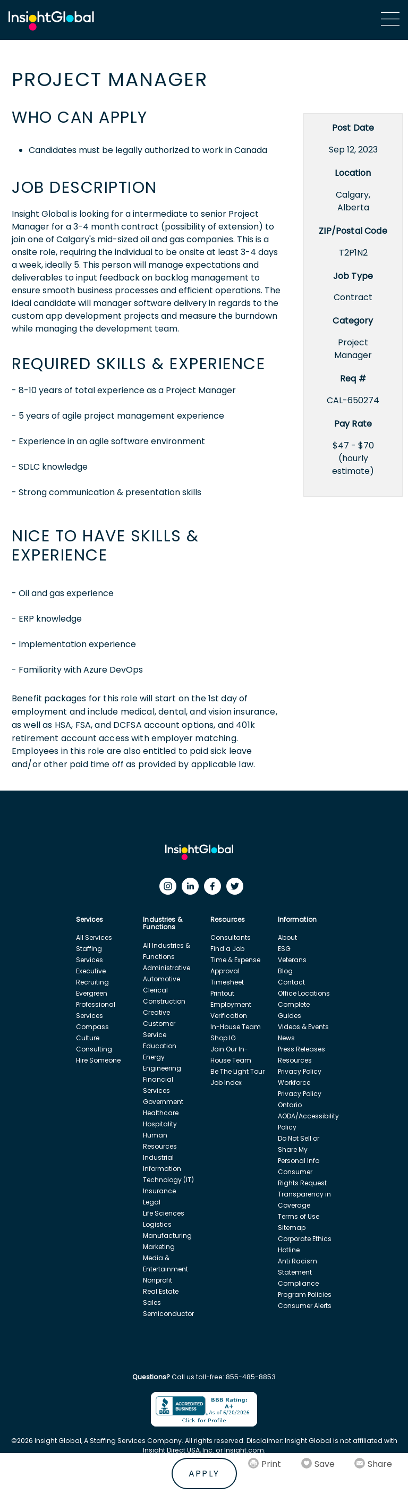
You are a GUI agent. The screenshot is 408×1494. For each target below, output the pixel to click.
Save (324, 1464)
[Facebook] (215, 889)
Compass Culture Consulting (94, 1038)
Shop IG (223, 1037)
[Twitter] (237, 889)
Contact (291, 982)
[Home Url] (51, 21)
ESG (284, 948)
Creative (156, 1012)
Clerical (155, 990)
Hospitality (160, 1123)
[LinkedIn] (193, 889)
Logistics (157, 1224)
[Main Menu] (390, 19)
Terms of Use (298, 1216)
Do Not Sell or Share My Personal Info (298, 1149)
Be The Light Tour (237, 1071)
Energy (154, 1057)
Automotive (161, 978)
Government (163, 1101)
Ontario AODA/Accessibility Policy (308, 1116)
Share (380, 1464)
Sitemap (291, 1227)
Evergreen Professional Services (95, 1004)
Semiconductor (168, 1313)
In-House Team (235, 1026)
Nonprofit (157, 1280)
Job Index (226, 1082)
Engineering (162, 1068)
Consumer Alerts (305, 1305)
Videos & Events (303, 1026)
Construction (164, 1001)
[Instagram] (170, 889)
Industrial (158, 1157)
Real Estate (160, 1291)
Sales (152, 1302)
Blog (285, 970)
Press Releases (301, 1049)
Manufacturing (167, 1235)
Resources (295, 1060)
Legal (151, 1202)
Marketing (159, 1246)
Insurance (159, 1190)
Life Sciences (163, 1213)
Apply (204, 1473)
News (286, 1037)
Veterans (292, 959)
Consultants (230, 937)
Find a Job (227, 948)
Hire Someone (98, 1060)
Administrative (166, 967)
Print (271, 1464)
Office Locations (304, 993)
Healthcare (160, 1112)
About (287, 937)
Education (159, 1045)
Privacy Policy (299, 1071)
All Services (94, 937)
